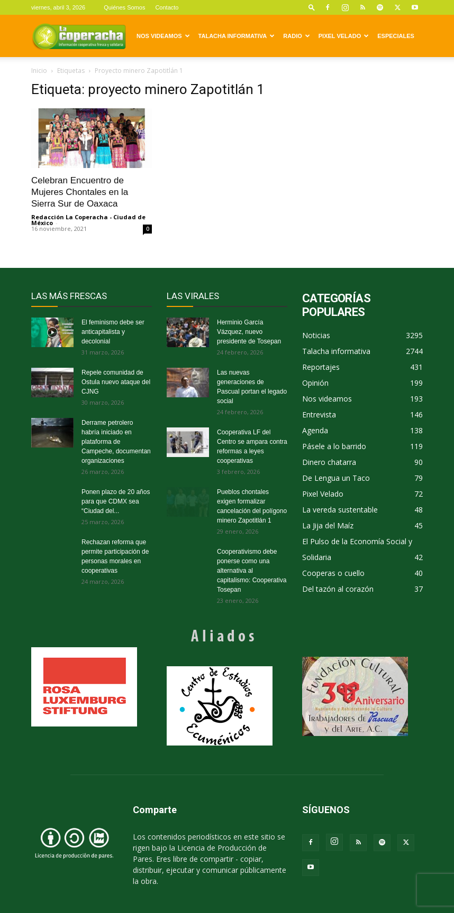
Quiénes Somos (124, 7)
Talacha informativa (236, 36)
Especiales (395, 36)
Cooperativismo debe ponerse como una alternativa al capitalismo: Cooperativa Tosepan (251, 570)
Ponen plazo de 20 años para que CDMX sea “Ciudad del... (115, 501)
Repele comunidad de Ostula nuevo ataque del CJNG (115, 382)
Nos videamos (163, 36)
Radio (296, 36)
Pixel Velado (344, 36)
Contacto (166, 7)
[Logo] (78, 36)
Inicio (39, 70)
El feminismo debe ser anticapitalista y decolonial (112, 332)
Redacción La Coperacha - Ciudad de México (88, 220)
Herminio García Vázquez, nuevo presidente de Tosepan (249, 332)
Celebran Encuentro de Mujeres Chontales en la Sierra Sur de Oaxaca (79, 192)
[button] (312, 7)
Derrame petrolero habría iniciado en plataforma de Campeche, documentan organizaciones (116, 441)
